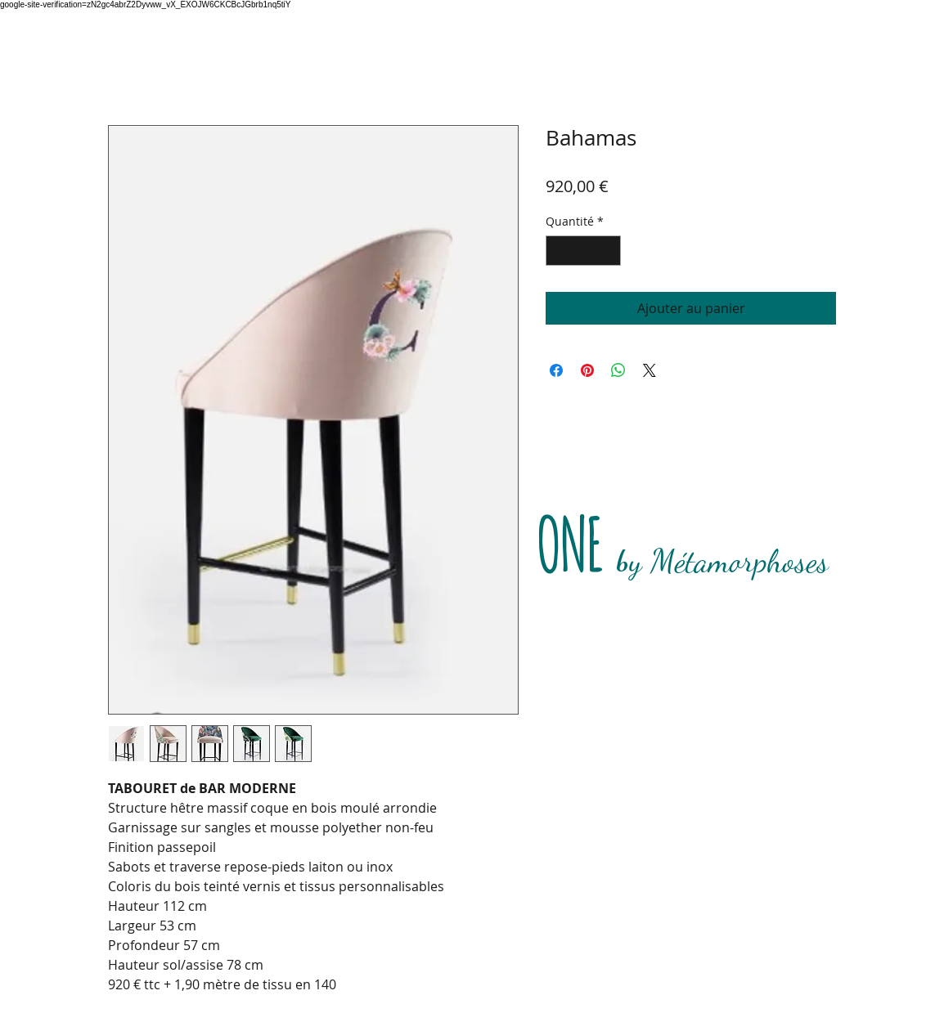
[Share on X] (649, 370)
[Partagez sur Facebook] (556, 370)
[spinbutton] (583, 250)
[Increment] (608, 250)
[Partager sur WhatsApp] (618, 370)
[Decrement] (558, 250)
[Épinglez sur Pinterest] (587, 370)
